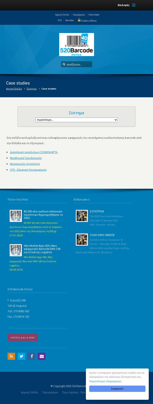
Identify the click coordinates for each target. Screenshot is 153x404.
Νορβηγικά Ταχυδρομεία (26, 158)
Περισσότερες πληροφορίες (105, 381)
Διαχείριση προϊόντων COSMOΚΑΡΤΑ (34, 152)
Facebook (31, 356)
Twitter (21, 356)
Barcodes (69, 20)
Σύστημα (32, 88)
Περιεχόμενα (79, 14)
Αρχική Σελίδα (62, 14)
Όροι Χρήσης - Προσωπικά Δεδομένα (84, 392)
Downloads (94, 14)
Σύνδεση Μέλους (87, 20)
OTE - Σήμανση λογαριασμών (28, 170)
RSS (60, 20)
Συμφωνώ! (117, 388)
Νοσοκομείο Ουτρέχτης (25, 164)
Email (41, 356)
